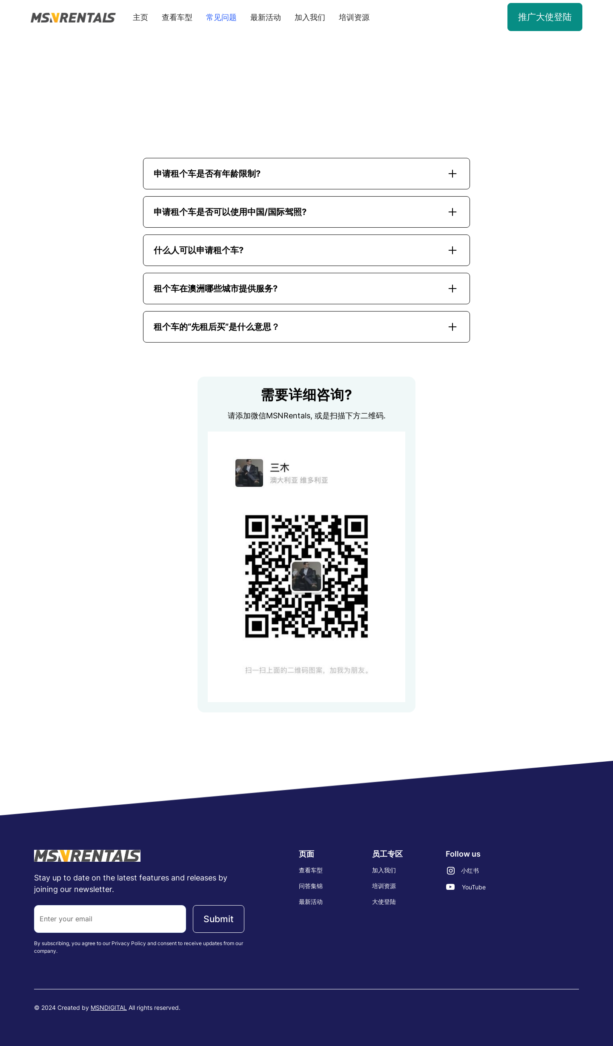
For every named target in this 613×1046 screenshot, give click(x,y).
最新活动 (265, 17)
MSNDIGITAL (109, 1007)
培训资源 (354, 17)
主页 (140, 17)
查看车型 (177, 17)
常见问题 (221, 17)
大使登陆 (384, 901)
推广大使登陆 (545, 16)
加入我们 (310, 17)
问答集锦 (311, 885)
